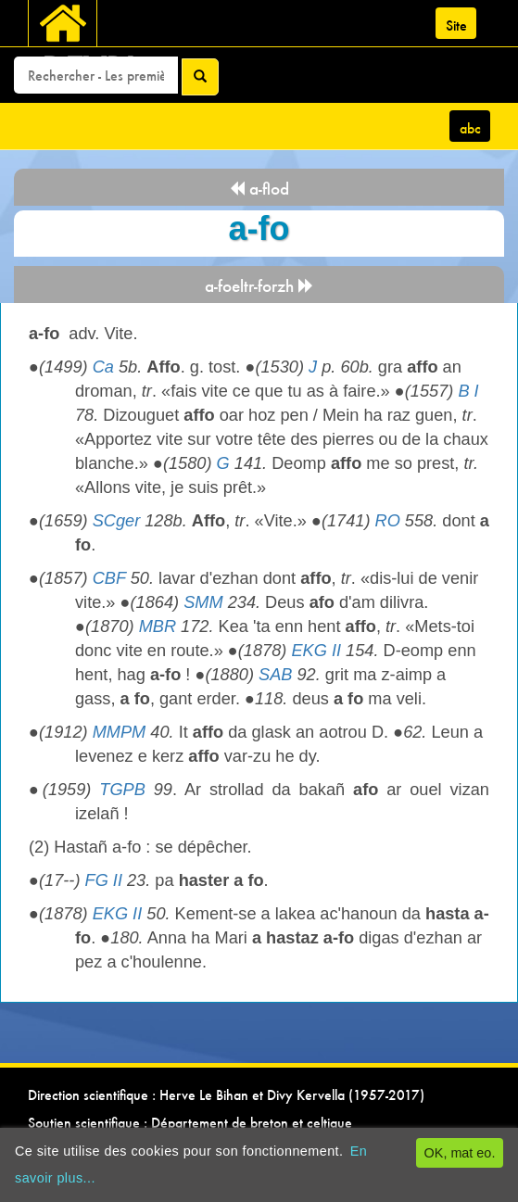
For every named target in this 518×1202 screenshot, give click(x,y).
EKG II (316, 650)
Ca (103, 367)
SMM (202, 602)
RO (387, 521)
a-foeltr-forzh (259, 286)
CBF (109, 578)
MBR (157, 626)
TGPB (122, 789)
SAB (275, 674)
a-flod (259, 188)
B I (468, 391)
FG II (103, 880)
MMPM (119, 732)
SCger (117, 521)
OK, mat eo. (460, 1152)
